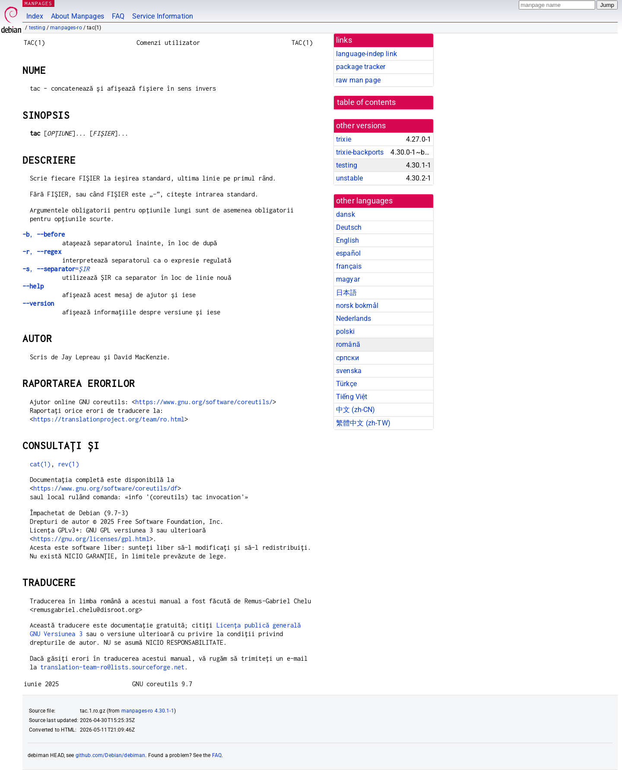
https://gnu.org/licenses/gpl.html (91, 538)
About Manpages (77, 16)
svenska (349, 371)
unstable (349, 178)
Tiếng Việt (352, 397)
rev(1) (68, 464)
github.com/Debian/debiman (111, 755)
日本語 (346, 292)
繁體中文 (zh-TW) (363, 423)
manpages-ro (66, 28)
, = (55, 269)
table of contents (366, 102)
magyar (348, 279)
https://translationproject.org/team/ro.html (108, 419)
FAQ (118, 16)
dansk (345, 214)
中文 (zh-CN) (355, 410)
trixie (343, 139)
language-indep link (366, 54)
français (349, 266)
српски (347, 358)
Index (34, 16)
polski (345, 331)
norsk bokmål (357, 305)
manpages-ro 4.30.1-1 (147, 711)
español (348, 253)
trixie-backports (360, 152)
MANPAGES (38, 3)
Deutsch (349, 227)
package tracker (360, 67)
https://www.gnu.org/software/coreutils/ (204, 402)
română (348, 344)
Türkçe (346, 384)
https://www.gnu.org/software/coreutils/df (105, 488)
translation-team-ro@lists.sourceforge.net (112, 667)
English (347, 240)
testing (37, 28)
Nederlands (353, 318)
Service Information (162, 16)
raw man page (358, 80)
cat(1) (40, 464)
